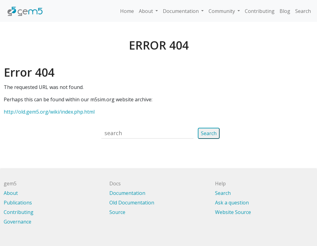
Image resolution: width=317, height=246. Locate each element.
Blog (285, 11)
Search (303, 11)
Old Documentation (131, 202)
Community (222, 11)
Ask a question (232, 202)
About (146, 11)
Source (117, 212)
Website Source (233, 212)
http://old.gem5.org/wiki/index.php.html (49, 111)
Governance (17, 221)
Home (127, 11)
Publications (18, 202)
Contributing (260, 11)
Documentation (181, 11)
